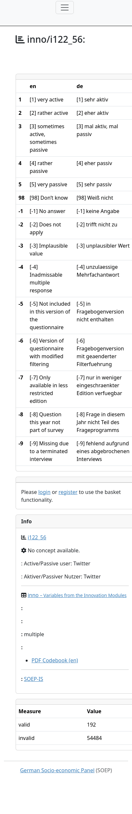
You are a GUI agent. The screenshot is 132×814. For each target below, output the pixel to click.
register (68, 492)
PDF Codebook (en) (55, 660)
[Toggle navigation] (65, 7)
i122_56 (37, 537)
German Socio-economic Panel (57, 770)
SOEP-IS (33, 679)
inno (77, 595)
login (44, 492)
